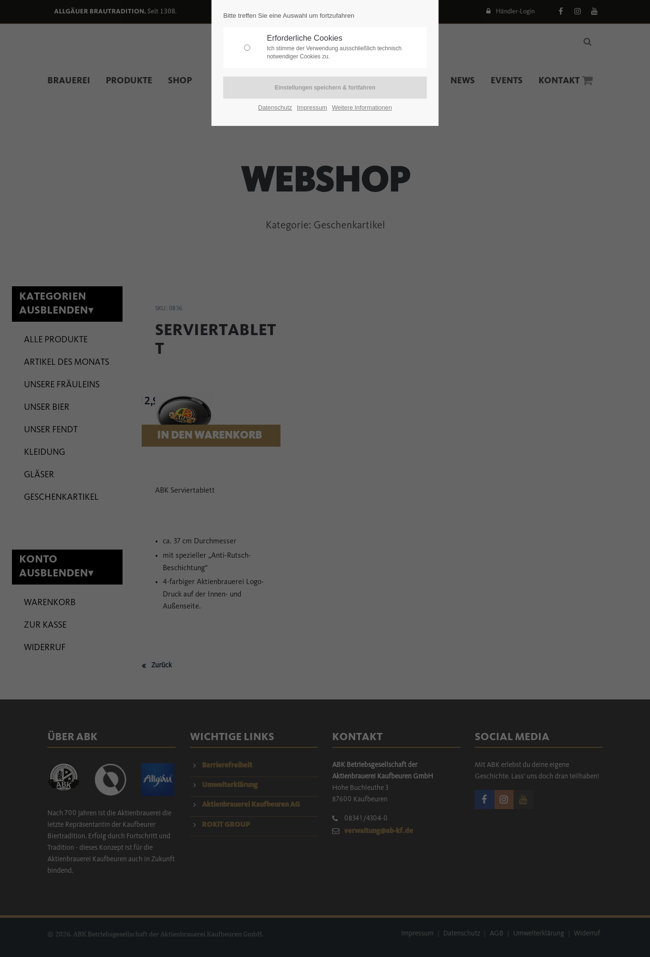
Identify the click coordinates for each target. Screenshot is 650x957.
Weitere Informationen (362, 107)
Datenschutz (275, 107)
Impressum (312, 107)
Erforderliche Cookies (344, 47)
